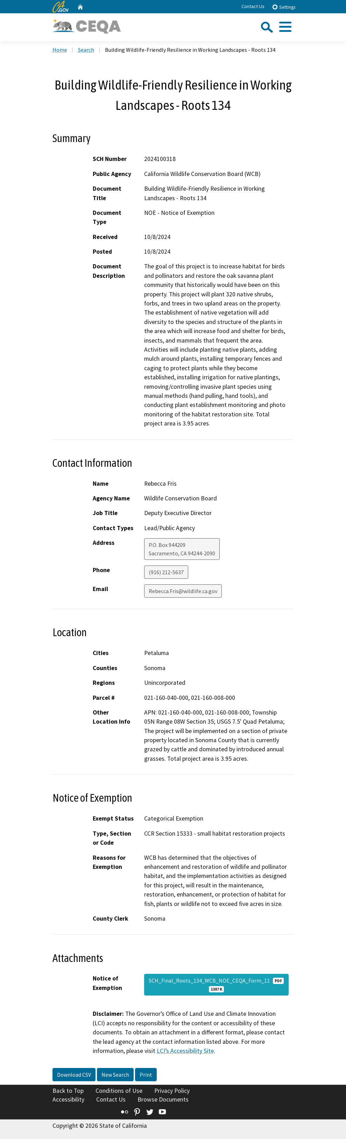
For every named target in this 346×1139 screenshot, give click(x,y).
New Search (115, 1074)
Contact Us (252, 6)
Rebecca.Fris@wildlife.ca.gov (183, 591)
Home (59, 49)
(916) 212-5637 (166, 572)
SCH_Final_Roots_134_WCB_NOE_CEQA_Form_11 (216, 984)
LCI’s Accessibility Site (185, 1051)
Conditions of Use (119, 1091)
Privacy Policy (172, 1091)
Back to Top (68, 1091)
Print (146, 1074)
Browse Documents (163, 1099)
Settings (283, 6)
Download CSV (74, 1074)
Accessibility (68, 1099)
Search (86, 49)
